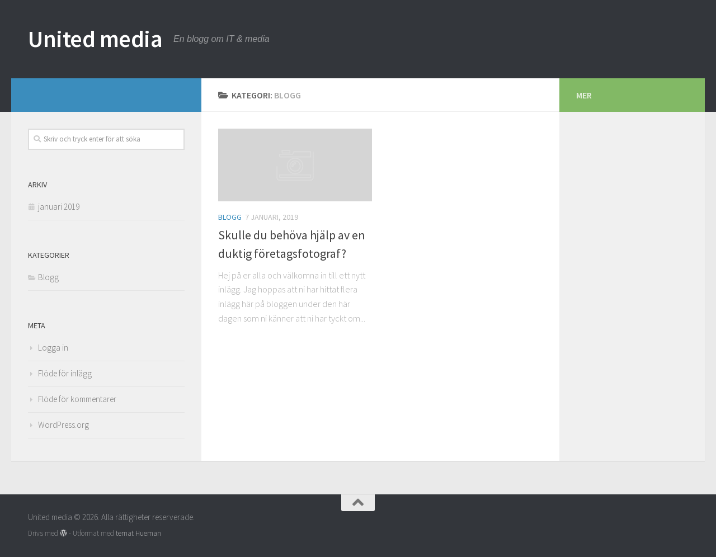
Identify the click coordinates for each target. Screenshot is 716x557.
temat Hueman (138, 533)
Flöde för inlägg (65, 373)
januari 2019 (58, 206)
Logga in (53, 347)
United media (95, 38)
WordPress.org (63, 424)
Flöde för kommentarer (77, 399)
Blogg (230, 217)
